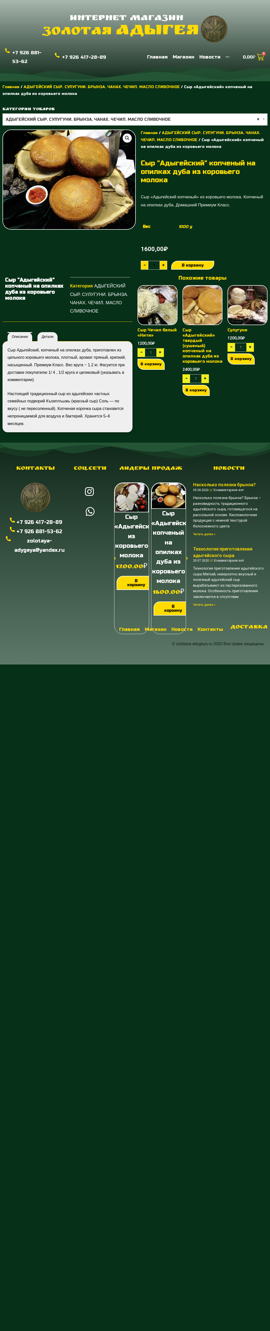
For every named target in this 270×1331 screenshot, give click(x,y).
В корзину (193, 265)
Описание (20, 337)
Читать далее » (204, 534)
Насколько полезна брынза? (224, 485)
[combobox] (135, 119)
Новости (229, 468)
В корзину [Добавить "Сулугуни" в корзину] (241, 358)
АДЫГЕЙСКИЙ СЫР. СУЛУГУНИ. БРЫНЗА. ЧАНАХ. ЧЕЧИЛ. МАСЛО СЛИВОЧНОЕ (102, 87)
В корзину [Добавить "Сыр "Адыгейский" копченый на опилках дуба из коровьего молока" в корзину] (173, 608)
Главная (11, 87)
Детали (48, 337)
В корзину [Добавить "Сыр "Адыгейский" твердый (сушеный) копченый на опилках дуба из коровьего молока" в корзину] (196, 390)
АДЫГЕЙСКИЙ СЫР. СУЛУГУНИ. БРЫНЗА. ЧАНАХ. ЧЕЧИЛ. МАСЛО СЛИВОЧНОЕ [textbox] (132, 119)
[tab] (20, 336)
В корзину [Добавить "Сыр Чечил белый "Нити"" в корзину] (151, 364)
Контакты (35, 468)
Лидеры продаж (150, 468)
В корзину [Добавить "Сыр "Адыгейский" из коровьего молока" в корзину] (136, 582)
